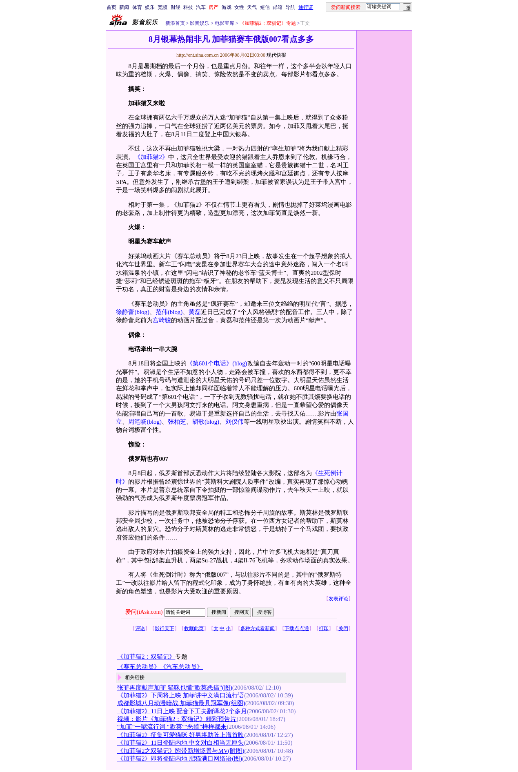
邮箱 (277, 7)
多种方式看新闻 (257, 628)
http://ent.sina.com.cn (198, 55)
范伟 (162, 312)
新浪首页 (175, 23)
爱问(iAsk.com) (143, 612)
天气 (252, 7)
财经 (175, 7)
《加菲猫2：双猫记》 (146, 656)
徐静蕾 (125, 312)
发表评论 (338, 599)
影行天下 (164, 628)
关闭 (343, 628)
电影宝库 (223, 23)
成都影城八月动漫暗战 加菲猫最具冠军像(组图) (181, 703)
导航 (290, 7)
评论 (140, 628)
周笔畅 (137, 421)
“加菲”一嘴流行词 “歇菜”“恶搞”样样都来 (172, 726)
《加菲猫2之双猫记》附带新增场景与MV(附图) (180, 751)
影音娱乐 (199, 23)
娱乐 (150, 7)
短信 (265, 7)
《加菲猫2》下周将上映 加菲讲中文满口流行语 (180, 695)
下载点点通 (297, 628)
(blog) (141, 312)
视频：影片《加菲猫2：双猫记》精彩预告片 (176, 719)
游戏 (226, 7)
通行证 (305, 7)
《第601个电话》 (209, 363)
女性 (239, 7)
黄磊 (195, 312)
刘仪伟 (234, 421)
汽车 (201, 7)
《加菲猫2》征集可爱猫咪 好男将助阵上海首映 (180, 735)
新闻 (124, 7)
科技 (188, 7)
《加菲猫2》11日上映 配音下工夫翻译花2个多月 (182, 711)
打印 (324, 628)
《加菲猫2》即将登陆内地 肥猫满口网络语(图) (179, 758)
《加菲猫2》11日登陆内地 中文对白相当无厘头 (180, 742)
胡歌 (198, 421)
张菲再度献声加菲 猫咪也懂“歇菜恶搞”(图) (174, 687)
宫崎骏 (162, 320)
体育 (137, 7)
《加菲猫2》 (151, 157)
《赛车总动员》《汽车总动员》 (160, 667)
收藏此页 (194, 628)
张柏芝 (177, 421)
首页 (111, 7)
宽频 (162, 7)
